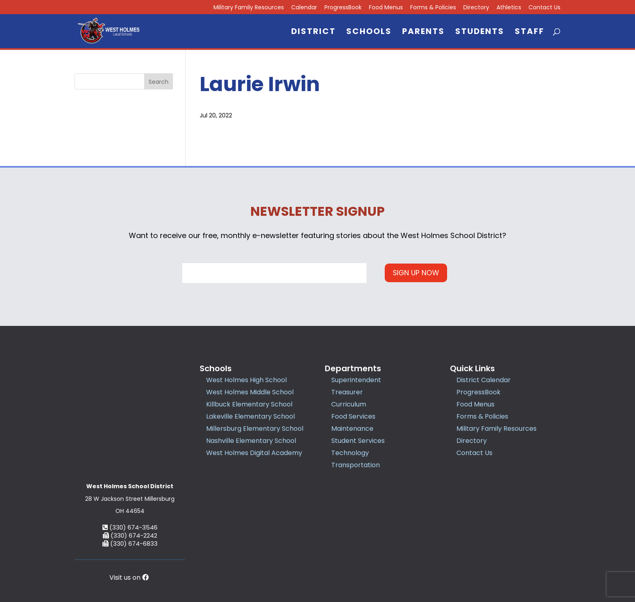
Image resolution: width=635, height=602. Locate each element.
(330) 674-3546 (130, 472)
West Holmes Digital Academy (254, 452)
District (313, 32)
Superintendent (356, 380)
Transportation (355, 465)
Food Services (353, 416)
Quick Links (472, 368)
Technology (350, 452)
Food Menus (386, 7)
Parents (423, 32)
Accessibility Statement (426, 559)
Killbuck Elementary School (249, 404)
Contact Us (544, 7)
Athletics (508, 7)
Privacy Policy (369, 559)
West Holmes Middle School (250, 392)
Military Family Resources (248, 7)
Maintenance (352, 428)
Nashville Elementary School (251, 440)
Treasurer (347, 392)
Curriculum (348, 404)
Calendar (304, 7)
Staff (529, 32)
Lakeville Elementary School (250, 416)
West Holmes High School (246, 380)
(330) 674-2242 (130, 480)
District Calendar (483, 380)
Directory (476, 7)
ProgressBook (343, 7)
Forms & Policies (433, 7)
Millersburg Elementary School (254, 428)
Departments (353, 368)
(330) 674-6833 (130, 488)
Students (479, 32)
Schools (369, 32)
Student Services (358, 440)
